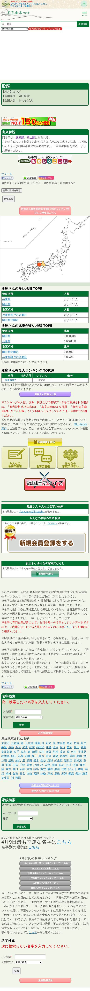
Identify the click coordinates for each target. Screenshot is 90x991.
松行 (62, 747)
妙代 (18, 760)
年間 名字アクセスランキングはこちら (45, 873)
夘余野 (58, 760)
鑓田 (54, 764)
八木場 (15, 743)
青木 (8, 769)
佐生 (74, 751)
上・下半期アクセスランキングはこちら (45, 878)
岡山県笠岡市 (10, 320)
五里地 (29, 743)
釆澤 (64, 773)
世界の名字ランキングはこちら (45, 888)
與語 (57, 769)
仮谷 (11, 747)
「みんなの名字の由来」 (32, 511)
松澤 (32, 747)
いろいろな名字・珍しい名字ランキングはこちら (45, 863)
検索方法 (8, 717)
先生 (41, 751)
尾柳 (72, 756)
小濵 (36, 764)
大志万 (5, 743)
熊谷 (48, 747)
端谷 (43, 760)
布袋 (48, 751)
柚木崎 (5, 756)
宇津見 (82, 751)
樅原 (55, 747)
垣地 (55, 751)
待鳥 (36, 769)
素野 (36, 773)
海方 (43, 769)
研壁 (8, 764)
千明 (22, 764)
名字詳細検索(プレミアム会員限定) (45, 29)
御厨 (35, 751)
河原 (75, 764)
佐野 (47, 764)
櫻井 (78, 773)
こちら (68, 626)
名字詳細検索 (45, 733)
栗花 (61, 764)
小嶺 (4, 760)
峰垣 (41, 756)
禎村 (8, 773)
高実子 (40, 747)
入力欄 (7, 711)
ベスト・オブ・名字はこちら (45, 868)
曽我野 (64, 756)
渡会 (62, 751)
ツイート (6, 174)
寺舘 (29, 773)
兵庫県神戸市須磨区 (14, 315)
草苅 (69, 743)
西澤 (18, 777)
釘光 (48, 743)
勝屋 (50, 769)
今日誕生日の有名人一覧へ (45, 883)
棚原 (71, 773)
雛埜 (29, 764)
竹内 (76, 743)
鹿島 (57, 773)
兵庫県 (20, 137)
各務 (15, 773)
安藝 (22, 769)
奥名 (22, 773)
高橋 (21, 756)
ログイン (52, 523)
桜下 (35, 756)
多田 (29, 760)
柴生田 (5, 777)
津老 (50, 773)
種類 (5, 818)
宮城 (29, 769)
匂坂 (64, 769)
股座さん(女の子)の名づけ (45, 790)
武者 (25, 747)
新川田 (68, 760)
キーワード (9, 813)
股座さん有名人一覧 (45, 394)
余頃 (18, 747)
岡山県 (31, 137)
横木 (36, 760)
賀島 (55, 756)
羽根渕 (78, 760)
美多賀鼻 (6, 751)
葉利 (83, 747)
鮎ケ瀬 (72, 769)
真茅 (82, 764)
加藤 (28, 756)
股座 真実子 (10, 380)
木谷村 (61, 743)
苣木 (69, 747)
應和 (50, 760)
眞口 (15, 769)
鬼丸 (23, 751)
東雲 (85, 773)
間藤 (37, 743)
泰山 (79, 756)
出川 (68, 764)
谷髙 (48, 756)
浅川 (76, 747)
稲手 (16, 751)
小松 (43, 773)
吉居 (15, 764)
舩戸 (83, 743)
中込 (4, 747)
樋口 (14, 756)
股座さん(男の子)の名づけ (45, 785)
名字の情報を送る (11, 190)
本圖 (81, 769)
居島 (11, 760)
